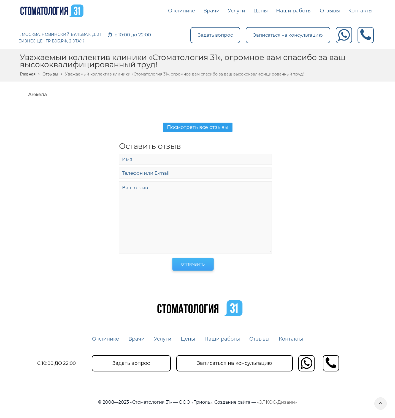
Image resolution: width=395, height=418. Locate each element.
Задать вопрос (215, 35)
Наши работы (222, 339)
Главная (28, 74)
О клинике (105, 339)
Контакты (291, 339)
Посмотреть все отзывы (197, 127)
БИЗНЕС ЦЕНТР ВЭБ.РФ (42, 41)
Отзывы (50, 74)
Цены (188, 339)
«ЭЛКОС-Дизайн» (277, 402)
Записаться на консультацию (288, 35)
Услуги (162, 339)
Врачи (136, 339)
